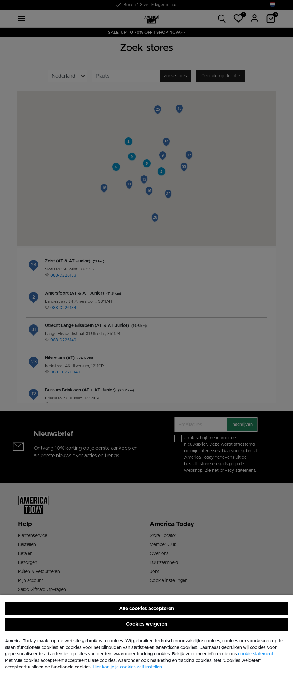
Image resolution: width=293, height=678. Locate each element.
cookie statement (255, 654)
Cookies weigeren (146, 624)
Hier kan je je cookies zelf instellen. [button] (128, 667)
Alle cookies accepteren (146, 608)
